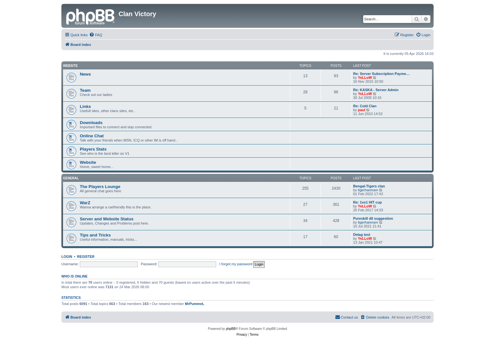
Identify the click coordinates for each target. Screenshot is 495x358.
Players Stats (93, 149)
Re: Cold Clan (364, 106)
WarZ (85, 202)
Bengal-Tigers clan (369, 186)
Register (86, 256)
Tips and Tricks (95, 235)
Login (66, 256)
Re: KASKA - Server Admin (375, 90)
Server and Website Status (106, 218)
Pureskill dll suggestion (373, 218)
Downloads (91, 122)
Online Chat (92, 135)
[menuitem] (95, 35)
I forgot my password (235, 264)
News (85, 74)
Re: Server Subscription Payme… (381, 74)
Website (70, 66)
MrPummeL (194, 304)
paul (361, 110)
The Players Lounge (100, 186)
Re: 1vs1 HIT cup (367, 202)
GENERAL (71, 178)
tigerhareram (368, 190)
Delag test (361, 235)
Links (85, 106)
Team (85, 90)
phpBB (231, 329)
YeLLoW (365, 77)
